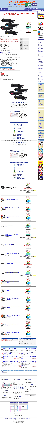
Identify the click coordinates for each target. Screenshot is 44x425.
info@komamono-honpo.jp (20, 419)
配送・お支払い (8, 418)
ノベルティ (39, 140)
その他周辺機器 (40, 96)
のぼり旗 (30, 10)
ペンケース (39, 111)
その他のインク (40, 90)
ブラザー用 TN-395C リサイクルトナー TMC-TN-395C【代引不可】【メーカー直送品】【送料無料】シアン (12, 254)
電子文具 (39, 112)
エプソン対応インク (40, 132)
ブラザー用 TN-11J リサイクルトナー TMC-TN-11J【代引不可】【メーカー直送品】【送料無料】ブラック (12, 226)
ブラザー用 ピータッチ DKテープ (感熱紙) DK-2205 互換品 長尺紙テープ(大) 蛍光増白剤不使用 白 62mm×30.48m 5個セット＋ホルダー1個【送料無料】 (28, 349)
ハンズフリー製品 (40, 95)
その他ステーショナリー (41, 117)
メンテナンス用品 (40, 89)
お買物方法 (6, 418)
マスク (3, 10)
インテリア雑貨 (40, 124)
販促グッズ (39, 126)
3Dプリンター (40, 100)
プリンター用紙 (40, 71)
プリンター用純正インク (17, 10)
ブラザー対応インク (40, 84)
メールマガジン (26, 395)
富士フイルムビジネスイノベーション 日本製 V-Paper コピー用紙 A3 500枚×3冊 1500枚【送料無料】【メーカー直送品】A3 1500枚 (10, 362)
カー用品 (39, 121)
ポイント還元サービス (15, 418)
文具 (28, 10)
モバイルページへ (30, 418)
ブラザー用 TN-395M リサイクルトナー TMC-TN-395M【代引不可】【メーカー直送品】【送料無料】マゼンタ (12, 263)
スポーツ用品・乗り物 (40, 127)
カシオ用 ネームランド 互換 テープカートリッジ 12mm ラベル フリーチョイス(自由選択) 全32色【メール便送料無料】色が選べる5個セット (10, 349)
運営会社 (11, 418)
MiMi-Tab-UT (6, 364)
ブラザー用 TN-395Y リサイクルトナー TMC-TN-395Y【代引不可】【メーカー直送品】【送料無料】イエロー (12, 273)
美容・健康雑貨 (40, 123)
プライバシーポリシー (27, 418)
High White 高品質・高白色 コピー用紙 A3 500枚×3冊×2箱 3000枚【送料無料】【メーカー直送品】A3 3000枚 (10, 353)
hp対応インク (40, 87)
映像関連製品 (40, 108)
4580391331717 (28, 364)
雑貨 (39, 120)
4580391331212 (9, 364)
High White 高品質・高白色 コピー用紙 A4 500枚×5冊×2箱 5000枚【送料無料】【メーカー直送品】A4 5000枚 (28, 353)
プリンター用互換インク (11, 10)
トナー (21, 10)
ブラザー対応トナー (4, 372)
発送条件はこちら (27, 227)
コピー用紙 (40, 72)
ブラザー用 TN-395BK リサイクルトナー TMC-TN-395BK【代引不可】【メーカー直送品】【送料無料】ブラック (12, 245)
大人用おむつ (5, 10)
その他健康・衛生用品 (40, 137)
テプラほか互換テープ (24, 10)
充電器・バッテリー (40, 101)
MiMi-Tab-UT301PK (24, 364)
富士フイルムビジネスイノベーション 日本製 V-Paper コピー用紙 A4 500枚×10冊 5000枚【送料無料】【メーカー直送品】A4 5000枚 (28, 362)
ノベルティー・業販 (22, 418)
